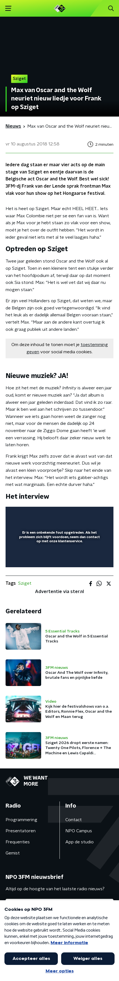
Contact (73, 820)
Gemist (13, 853)
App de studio (79, 842)
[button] (8, 8)
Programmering (21, 820)
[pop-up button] (83, 514)
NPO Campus (78, 831)
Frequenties (18, 842)
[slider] (59, 557)
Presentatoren (21, 831)
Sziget (24, 583)
